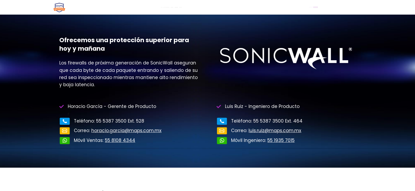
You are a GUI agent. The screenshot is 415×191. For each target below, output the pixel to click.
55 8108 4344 (120, 140)
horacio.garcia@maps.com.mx (126, 130)
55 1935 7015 (281, 140)
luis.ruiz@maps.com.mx (275, 130)
